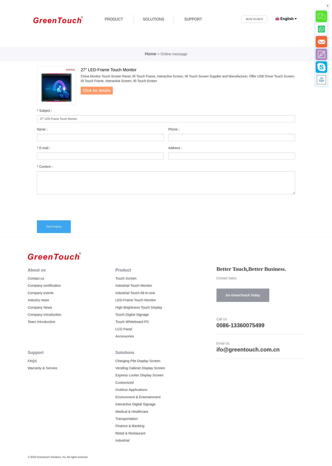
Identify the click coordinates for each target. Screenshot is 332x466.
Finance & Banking (129, 426)
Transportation (126, 419)
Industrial (122, 440)
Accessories (124, 336)
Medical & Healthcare (131, 411)
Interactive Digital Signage (135, 404)
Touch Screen (125, 278)
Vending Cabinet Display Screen (140, 368)
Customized (124, 382)
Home (150, 54)
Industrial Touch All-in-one (135, 293)
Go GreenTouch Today (243, 295)
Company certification (44, 285)
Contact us (36, 278)
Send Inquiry (54, 226)
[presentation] (72, 207)
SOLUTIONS (153, 19)
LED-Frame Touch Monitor (135, 300)
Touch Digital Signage (132, 314)
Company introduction (44, 314)
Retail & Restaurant (130, 433)
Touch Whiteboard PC (132, 322)
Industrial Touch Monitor (133, 285)
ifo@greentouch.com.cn (248, 349)
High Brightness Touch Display (138, 307)
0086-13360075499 (240, 325)
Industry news (38, 300)
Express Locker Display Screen (139, 375)
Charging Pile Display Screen (137, 361)
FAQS (32, 361)
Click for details (96, 90)
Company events (41, 293)
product (114, 19)
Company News (40, 307)
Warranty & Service (42, 368)
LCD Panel (123, 329)
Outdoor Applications (131, 390)
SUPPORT (193, 19)
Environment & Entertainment (137, 397)
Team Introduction (41, 322)
